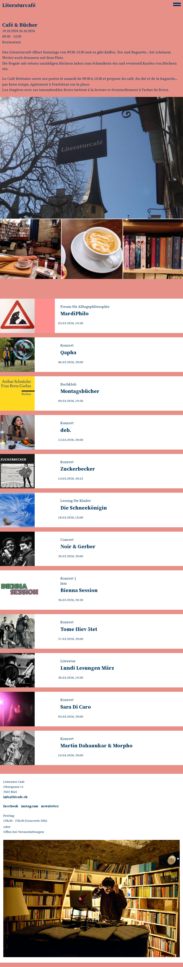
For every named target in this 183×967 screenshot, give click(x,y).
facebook (10, 806)
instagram (29, 806)
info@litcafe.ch (15, 797)
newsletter (50, 806)
